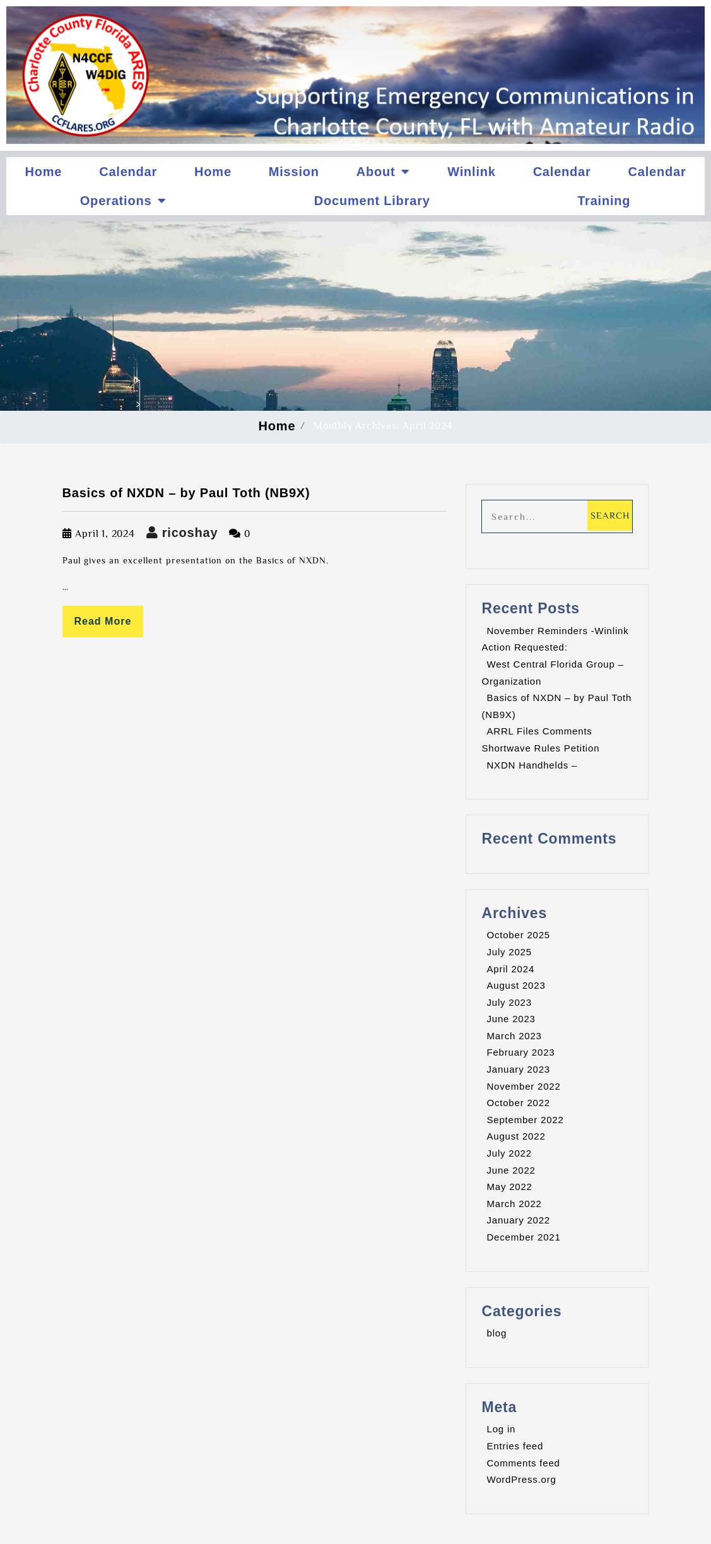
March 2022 (513, 1203)
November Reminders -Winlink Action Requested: (554, 639)
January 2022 (518, 1220)
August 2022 (515, 1136)
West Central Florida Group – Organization (552, 673)
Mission (294, 172)
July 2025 (508, 951)
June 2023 (510, 1018)
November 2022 (523, 1086)
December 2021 (523, 1237)
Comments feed (523, 1463)
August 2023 (515, 985)
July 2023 (508, 1002)
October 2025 (518, 934)
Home (43, 172)
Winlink (471, 172)
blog (496, 1333)
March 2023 (513, 1035)
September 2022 (524, 1119)
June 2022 (510, 1170)
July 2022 (508, 1153)
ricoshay (182, 532)
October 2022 (518, 1102)
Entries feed (514, 1446)
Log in (500, 1428)
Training (603, 201)
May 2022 (509, 1186)
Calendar (128, 172)
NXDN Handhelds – (531, 765)
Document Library (372, 201)
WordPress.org (521, 1479)
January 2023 (518, 1069)
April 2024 (510, 969)
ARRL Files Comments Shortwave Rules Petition (540, 739)
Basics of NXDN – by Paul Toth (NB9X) (186, 493)
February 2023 (520, 1052)
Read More (103, 621)
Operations (123, 200)
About (383, 171)
